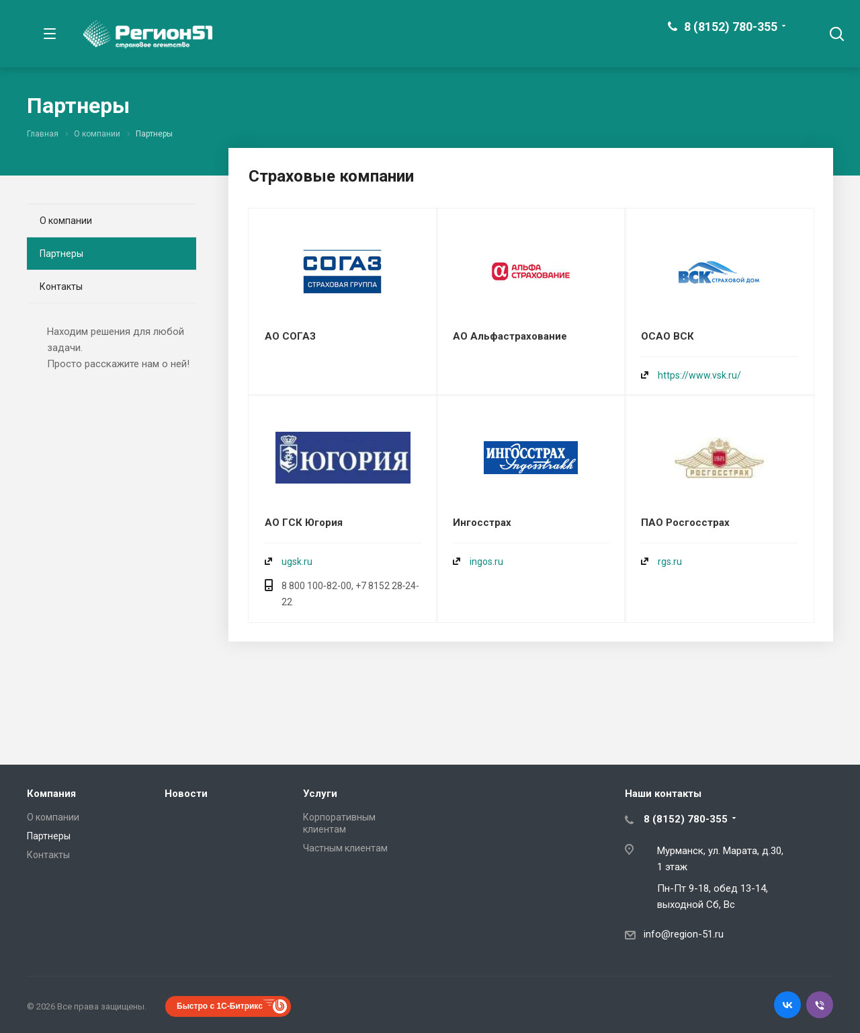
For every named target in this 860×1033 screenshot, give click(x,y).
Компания (51, 794)
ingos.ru (486, 561)
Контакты (61, 286)
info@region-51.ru (684, 934)
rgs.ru (670, 561)
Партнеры (61, 253)
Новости (186, 794)
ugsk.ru (297, 561)
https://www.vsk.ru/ (699, 375)
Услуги (320, 794)
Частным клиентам (345, 848)
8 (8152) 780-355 (730, 27)
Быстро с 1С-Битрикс (220, 1006)
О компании (66, 220)
